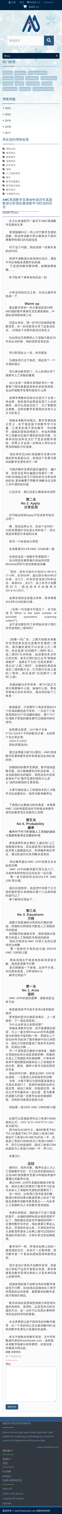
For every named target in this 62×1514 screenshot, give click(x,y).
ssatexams (25, 89)
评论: (8, 1364)
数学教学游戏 (13, 185)
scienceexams (10, 89)
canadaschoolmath (37, 72)
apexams (7, 72)
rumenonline (33, 83)
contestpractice (48, 78)
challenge (7, 78)
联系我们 (6, 1476)
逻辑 (8, 169)
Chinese (49, 2)
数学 (8, 177)
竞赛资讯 (10, 161)
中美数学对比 (13, 193)
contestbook (32, 78)
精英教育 (10, 157)
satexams (46, 83)
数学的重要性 (13, 181)
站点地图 (6, 1471)
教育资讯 (10, 153)
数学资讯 (10, 189)
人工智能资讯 (13, 173)
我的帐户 (6, 1459)
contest (19, 78)
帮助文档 (10, 148)
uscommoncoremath (43, 89)
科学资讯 (10, 165)
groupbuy (7, 83)
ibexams (19, 83)
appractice (20, 72)
